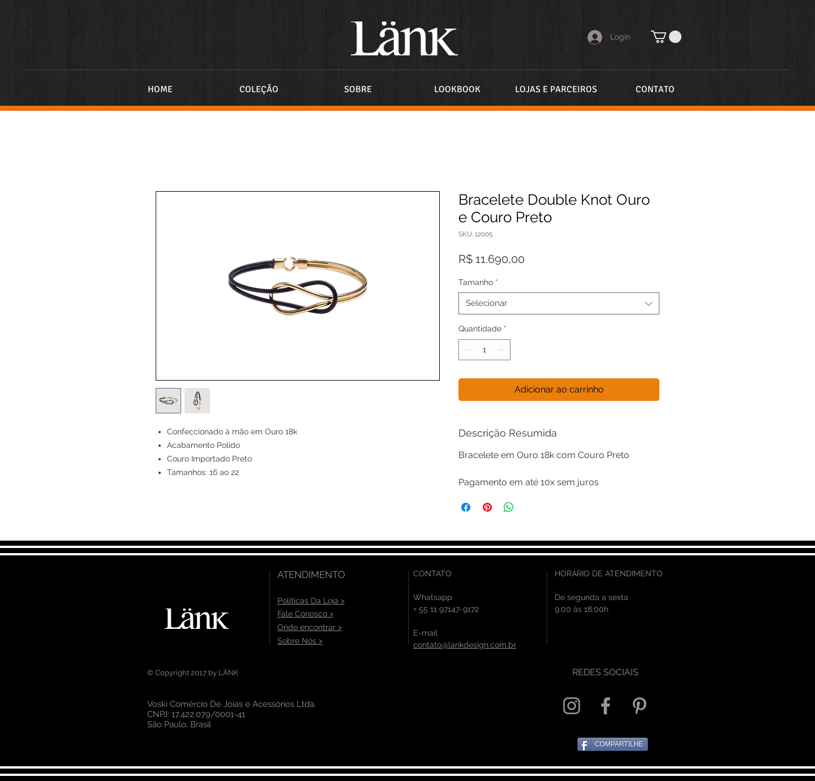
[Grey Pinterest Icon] (639, 705)
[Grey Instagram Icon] (571, 705)
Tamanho (478, 282)
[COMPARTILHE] (612, 744)
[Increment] (502, 350)
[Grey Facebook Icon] (605, 705)
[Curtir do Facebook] (444, 710)
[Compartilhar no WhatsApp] (509, 507)
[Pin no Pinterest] (487, 507)
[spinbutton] (484, 350)
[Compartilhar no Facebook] (466, 507)
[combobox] (558, 303)
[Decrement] (467, 350)
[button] (666, 37)
